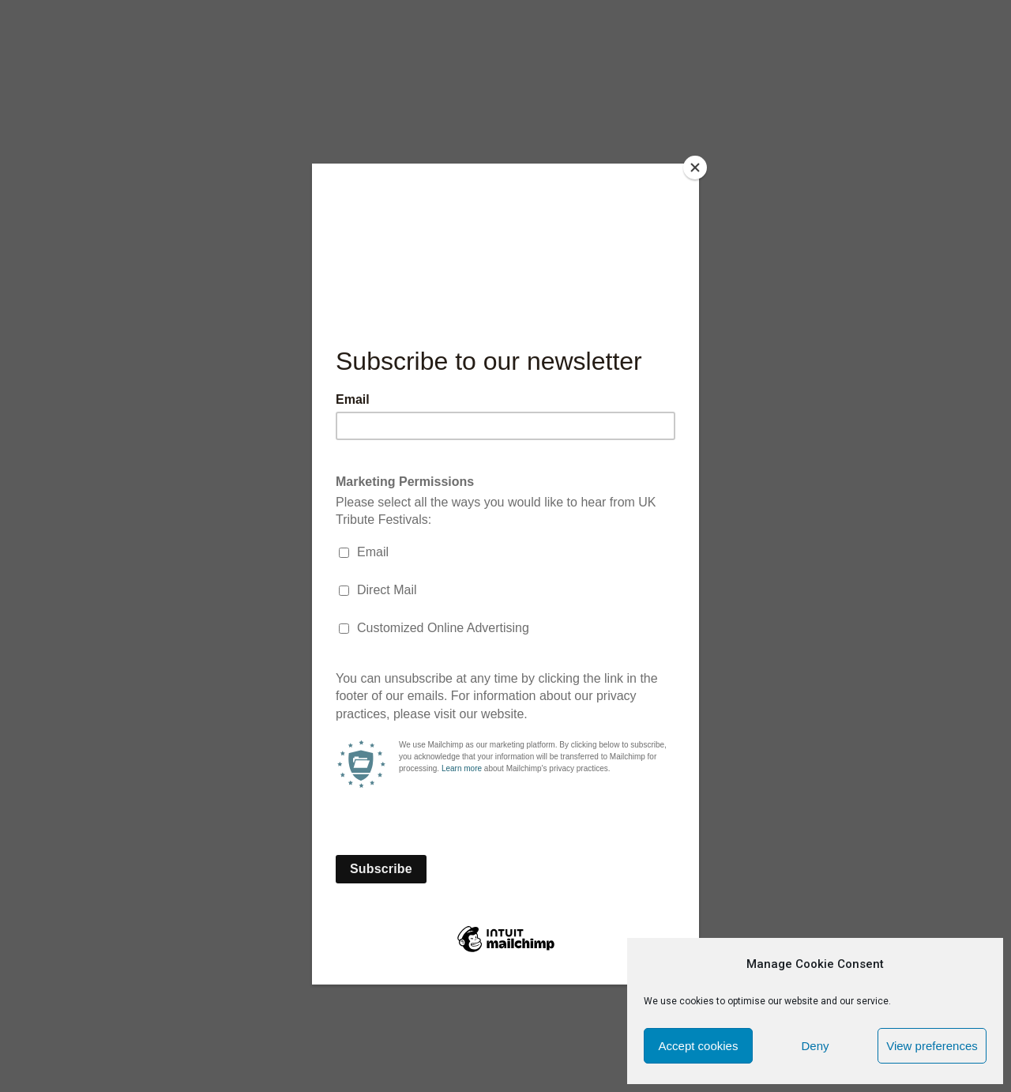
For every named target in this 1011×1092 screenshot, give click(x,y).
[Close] (695, 167)
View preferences (932, 1045)
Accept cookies (699, 1045)
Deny (815, 1045)
